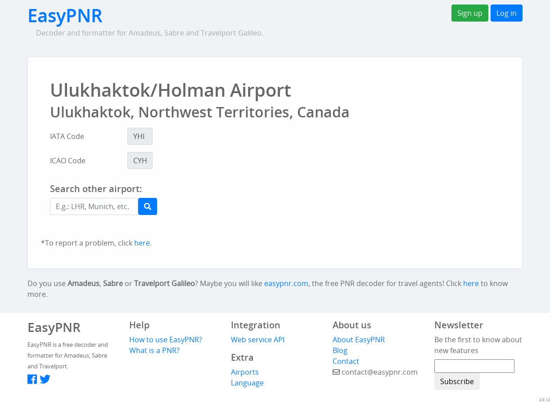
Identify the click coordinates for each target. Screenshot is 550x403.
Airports (245, 372)
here (142, 243)
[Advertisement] (316, 207)
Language (247, 383)
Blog (340, 350)
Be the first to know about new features (478, 345)
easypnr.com (286, 283)
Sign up (469, 13)
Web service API (257, 340)
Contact (346, 361)
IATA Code (67, 136)
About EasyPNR (359, 340)
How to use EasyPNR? (165, 340)
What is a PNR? (154, 350)
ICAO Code (68, 161)
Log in (506, 13)
